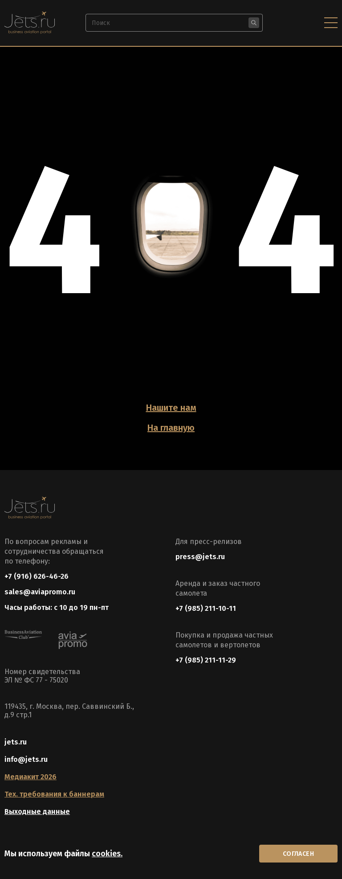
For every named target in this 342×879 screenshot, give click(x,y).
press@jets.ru (200, 556)
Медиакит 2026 (30, 777)
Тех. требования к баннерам (54, 794)
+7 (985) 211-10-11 (205, 608)
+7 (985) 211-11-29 (205, 660)
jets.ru (15, 742)
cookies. (107, 854)
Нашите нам (171, 407)
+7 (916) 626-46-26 (36, 576)
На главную (171, 427)
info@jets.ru (26, 759)
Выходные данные (37, 811)
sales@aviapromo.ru (39, 592)
